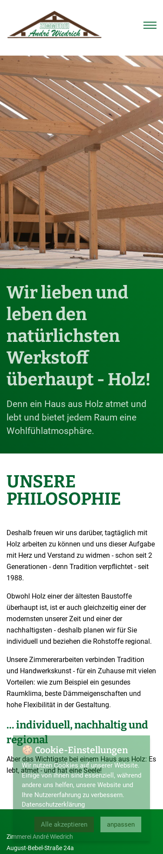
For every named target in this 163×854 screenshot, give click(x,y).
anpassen (121, 824)
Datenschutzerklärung (53, 804)
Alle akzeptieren (64, 824)
